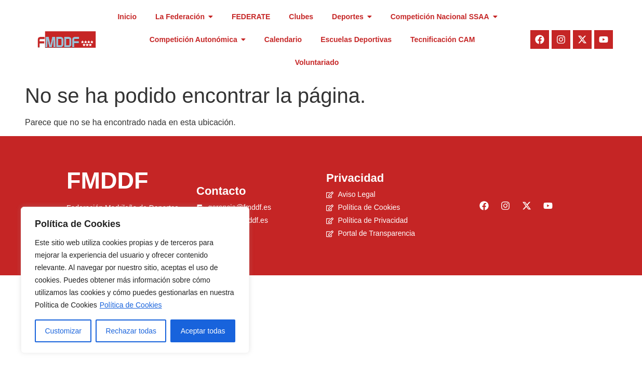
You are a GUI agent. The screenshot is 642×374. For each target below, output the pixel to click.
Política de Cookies (131, 305)
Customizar (63, 331)
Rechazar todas (130, 331)
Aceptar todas (202, 331)
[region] (135, 280)
